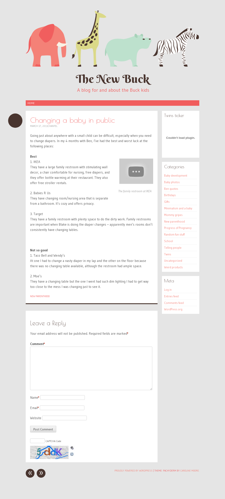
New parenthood (40, 296)
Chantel (52, 126)
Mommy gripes (173, 215)
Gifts (167, 201)
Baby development (175, 175)
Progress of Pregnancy (178, 228)
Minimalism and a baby (178, 208)
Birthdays (170, 195)
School (168, 241)
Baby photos (172, 182)
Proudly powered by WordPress (133, 470)
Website (35, 418)
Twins (167, 254)
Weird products (173, 267)
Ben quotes (171, 188)
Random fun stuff (174, 234)
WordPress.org (173, 309)
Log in (168, 289)
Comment (37, 344)
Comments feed (174, 303)
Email (34, 408)
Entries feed (171, 296)
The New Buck (112, 79)
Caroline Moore (189, 470)
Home (30, 103)
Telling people (172, 247)
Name (34, 397)
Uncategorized (173, 260)
